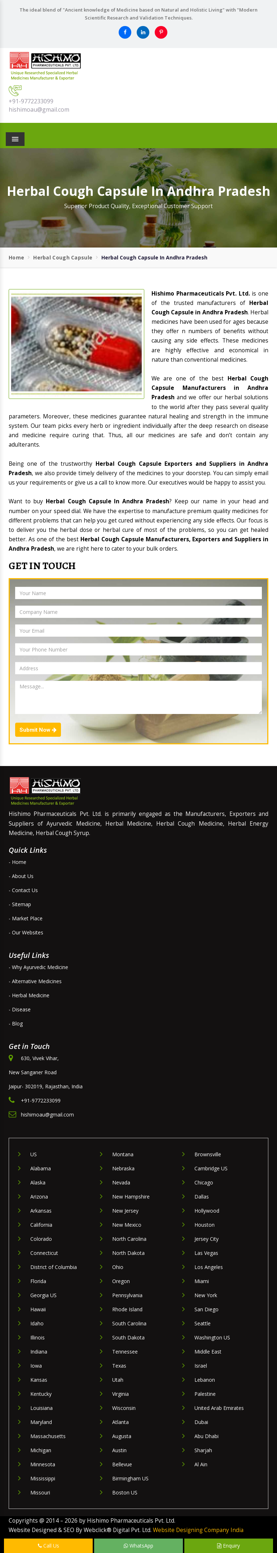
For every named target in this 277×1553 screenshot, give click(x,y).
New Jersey (125, 1210)
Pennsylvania (127, 1295)
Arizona (39, 1196)
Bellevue (122, 1464)
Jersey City (206, 1238)
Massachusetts (48, 1436)
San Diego (206, 1309)
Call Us (48, 1545)
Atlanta (120, 1422)
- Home (17, 862)
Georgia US (43, 1295)
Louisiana (41, 1407)
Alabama (40, 1168)
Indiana (38, 1351)
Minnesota (42, 1464)
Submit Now (38, 730)
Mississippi (42, 1478)
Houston (204, 1224)
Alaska (37, 1182)
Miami (201, 1281)
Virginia (120, 1393)
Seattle (202, 1323)
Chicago (203, 1182)
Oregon (121, 1281)
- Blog (16, 1023)
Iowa (36, 1365)
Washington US (212, 1337)
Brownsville (207, 1154)
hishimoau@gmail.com (39, 109)
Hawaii (38, 1309)
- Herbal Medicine (29, 995)
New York (205, 1295)
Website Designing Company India (198, 1530)
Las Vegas (206, 1252)
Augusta (121, 1436)
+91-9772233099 (31, 101)
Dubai (201, 1422)
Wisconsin (124, 1407)
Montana (122, 1154)
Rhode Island (127, 1309)
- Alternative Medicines (35, 981)
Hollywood (206, 1210)
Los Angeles (208, 1267)
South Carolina (129, 1323)
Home (16, 257)
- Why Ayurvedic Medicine (38, 967)
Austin (119, 1450)
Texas (119, 1365)
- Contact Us (23, 890)
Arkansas (41, 1210)
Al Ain (200, 1464)
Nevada (121, 1182)
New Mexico (126, 1224)
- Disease (20, 1009)
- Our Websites (26, 932)
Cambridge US (211, 1168)
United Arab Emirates (219, 1407)
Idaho (37, 1323)
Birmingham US (130, 1478)
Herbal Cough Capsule (62, 257)
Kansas (38, 1379)
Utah (117, 1379)
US (33, 1154)
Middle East (207, 1351)
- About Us (21, 876)
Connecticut (44, 1252)
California (41, 1224)
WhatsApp (138, 1545)
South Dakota (128, 1337)
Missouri (40, 1492)
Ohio (117, 1267)
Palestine (205, 1393)
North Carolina (129, 1238)
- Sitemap (20, 904)
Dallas (201, 1196)
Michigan (40, 1450)
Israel (200, 1365)
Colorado (41, 1238)
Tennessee (125, 1351)
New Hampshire (131, 1196)
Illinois (37, 1337)
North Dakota (128, 1252)
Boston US (124, 1492)
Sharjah (203, 1450)
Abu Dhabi (206, 1436)
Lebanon (204, 1379)
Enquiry (228, 1545)
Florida (38, 1281)
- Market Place (26, 918)
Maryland (41, 1422)
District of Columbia (53, 1267)
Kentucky (41, 1393)
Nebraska (123, 1168)
